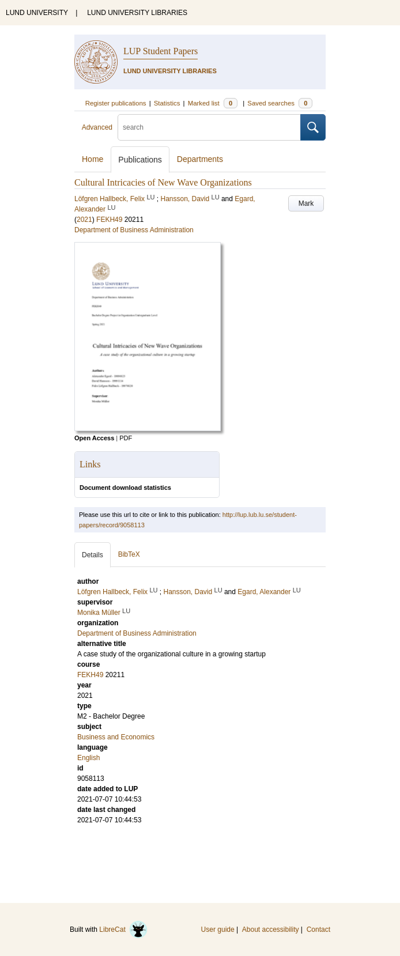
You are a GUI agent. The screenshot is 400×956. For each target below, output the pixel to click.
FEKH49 (109, 220)
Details (92, 555)
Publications (140, 159)
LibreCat (123, 929)
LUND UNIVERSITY (37, 13)
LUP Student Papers (160, 51)
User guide (218, 929)
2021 (84, 220)
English (88, 758)
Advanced (97, 127)
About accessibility (270, 929)
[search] (209, 127)
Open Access (94, 437)
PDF (125, 437)
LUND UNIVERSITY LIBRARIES (137, 13)
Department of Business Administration (134, 230)
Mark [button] (306, 203)
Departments (200, 159)
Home (92, 159)
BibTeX (129, 554)
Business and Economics (115, 737)
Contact (318, 929)
